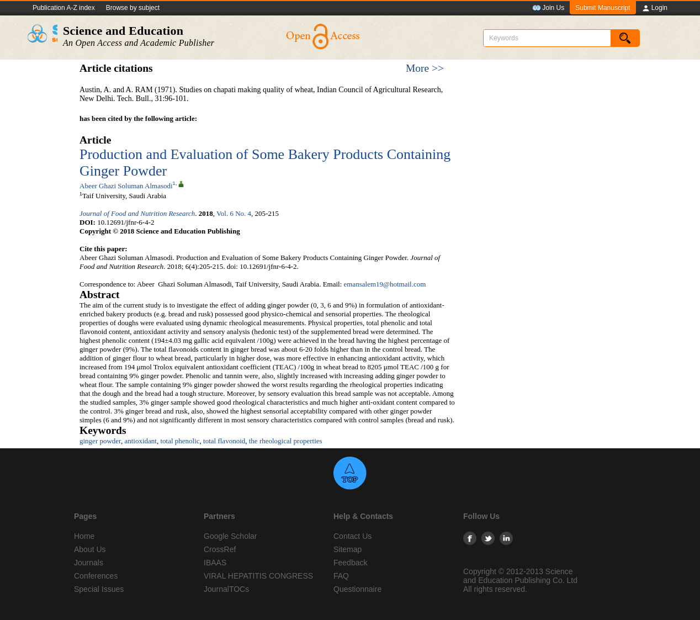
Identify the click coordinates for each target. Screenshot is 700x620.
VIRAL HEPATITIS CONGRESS (258, 575)
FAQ (341, 575)
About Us (90, 549)
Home (84, 536)
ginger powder (100, 441)
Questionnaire (357, 589)
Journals (88, 562)
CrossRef (220, 549)
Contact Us (352, 536)
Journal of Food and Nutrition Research (137, 213)
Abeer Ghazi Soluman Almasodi (126, 186)
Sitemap (347, 549)
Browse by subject (133, 8)
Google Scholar (230, 536)
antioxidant (140, 441)
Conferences (96, 575)
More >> (425, 68)
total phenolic (179, 441)
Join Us (548, 8)
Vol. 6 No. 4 (233, 213)
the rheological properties (285, 441)
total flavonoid (224, 441)
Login (654, 8)
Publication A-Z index (64, 8)
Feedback (350, 562)
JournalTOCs (226, 589)
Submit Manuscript (602, 8)
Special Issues (99, 589)
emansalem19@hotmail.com (385, 284)
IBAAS (215, 562)
